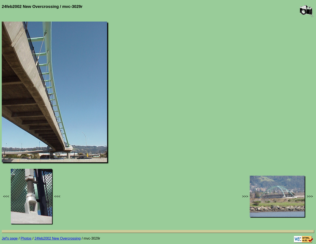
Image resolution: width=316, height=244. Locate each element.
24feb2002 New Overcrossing (57, 238)
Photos (26, 238)
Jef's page (10, 238)
